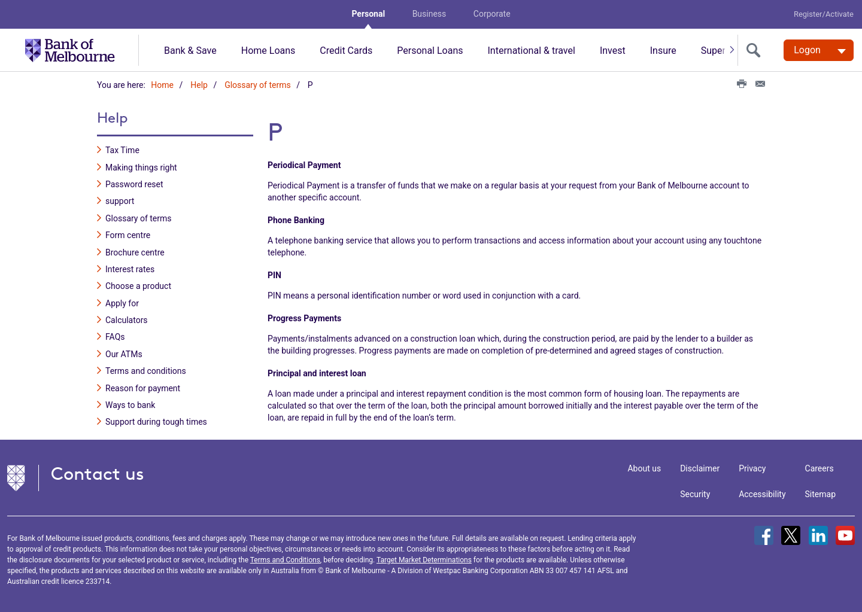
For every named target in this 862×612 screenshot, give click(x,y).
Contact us (97, 473)
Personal (368, 14)
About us (644, 468)
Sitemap (820, 494)
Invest (613, 50)
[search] (756, 50)
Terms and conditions (145, 371)
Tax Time (122, 150)
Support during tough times (156, 422)
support (119, 201)
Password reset (134, 184)
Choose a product (138, 286)
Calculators (126, 320)
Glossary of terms (257, 85)
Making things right (141, 167)
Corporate (492, 14)
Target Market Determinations (424, 560)
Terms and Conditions (285, 560)
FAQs (115, 337)
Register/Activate (824, 14)
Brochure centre (135, 252)
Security (695, 494)
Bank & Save (190, 50)
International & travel (531, 50)
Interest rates (129, 269)
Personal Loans (430, 50)
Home (162, 85)
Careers (819, 468)
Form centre (127, 235)
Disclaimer (700, 468)
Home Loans (268, 50)
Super (713, 50)
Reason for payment (142, 388)
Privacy (752, 468)
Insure (663, 50)
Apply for (122, 303)
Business (429, 14)
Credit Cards (346, 50)
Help (199, 85)
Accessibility (762, 494)
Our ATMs (123, 354)
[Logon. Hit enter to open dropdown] (819, 50)
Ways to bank (130, 405)
